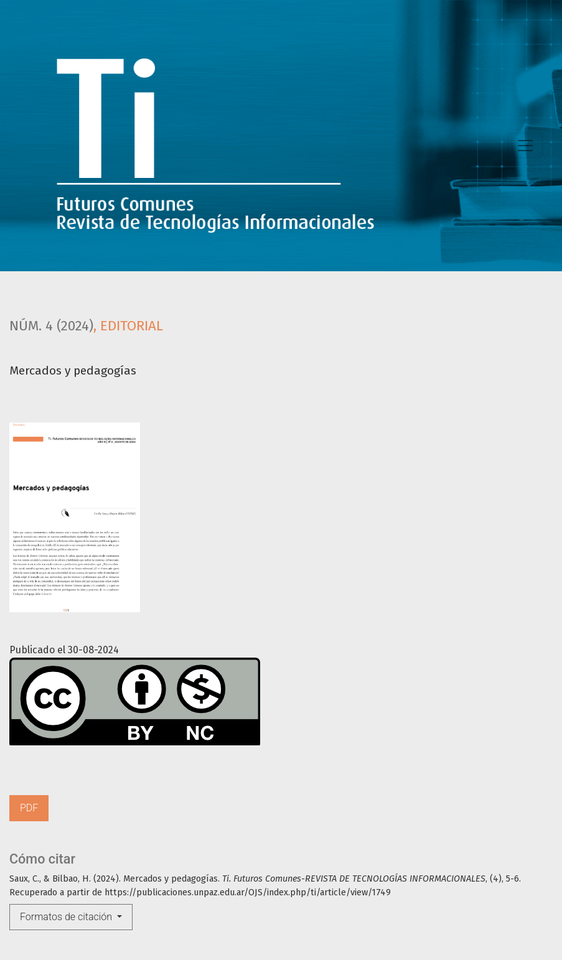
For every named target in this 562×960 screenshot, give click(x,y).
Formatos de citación (67, 917)
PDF (29, 808)
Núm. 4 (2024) (51, 325)
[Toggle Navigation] (525, 145)
